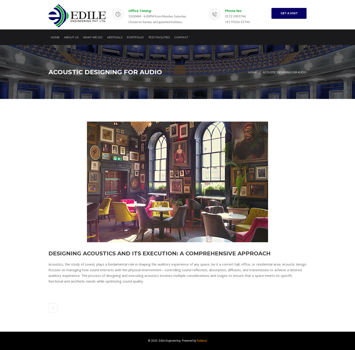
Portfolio (135, 37)
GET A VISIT (289, 13)
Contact (181, 37)
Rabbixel (202, 340)
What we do (93, 37)
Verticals (114, 37)
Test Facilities (159, 37)
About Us (71, 37)
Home (55, 37)
